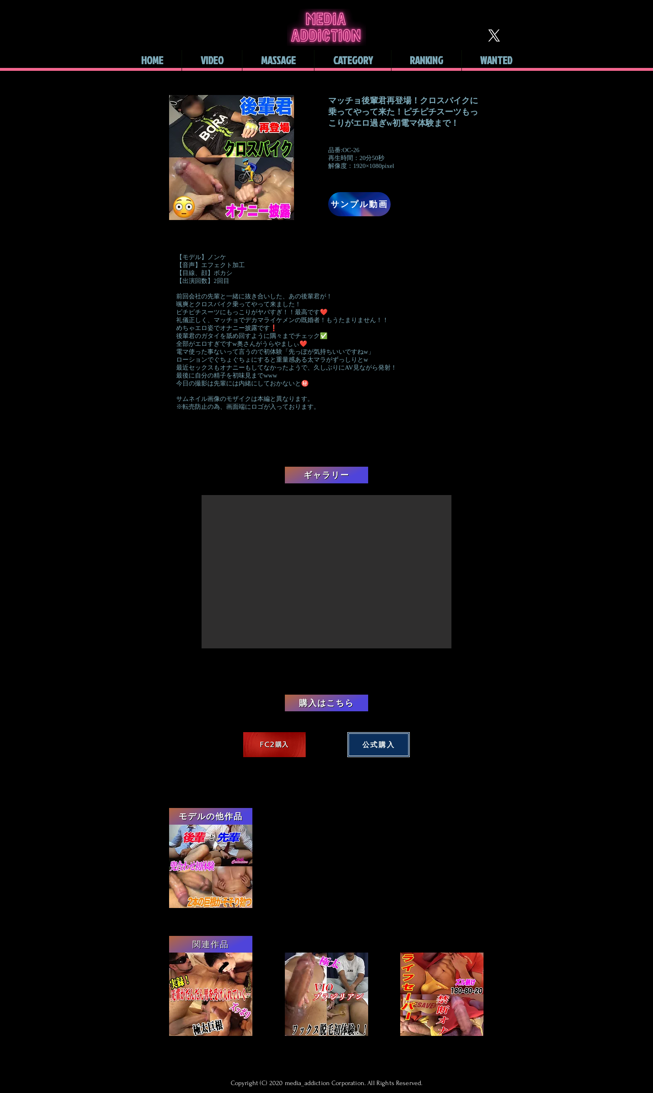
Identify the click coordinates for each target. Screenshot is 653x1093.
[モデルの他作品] (210, 816)
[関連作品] (210, 944)
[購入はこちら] (326, 703)
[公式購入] (378, 744)
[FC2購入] (274, 744)
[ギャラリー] (326, 475)
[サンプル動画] (359, 204)
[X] (494, 35)
